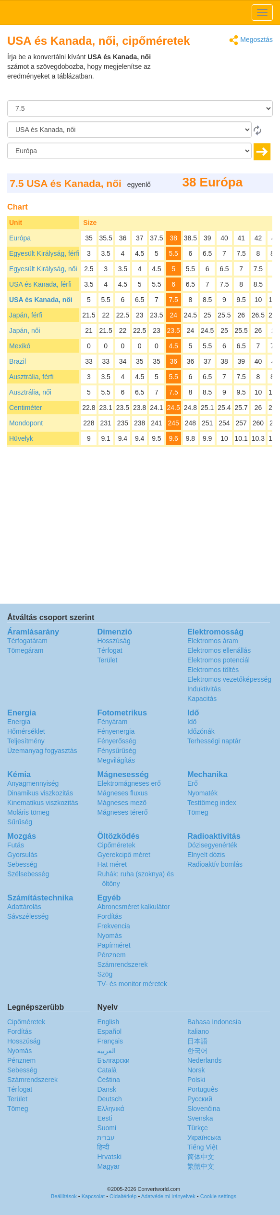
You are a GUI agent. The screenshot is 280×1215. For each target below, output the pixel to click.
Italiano (198, 1031)
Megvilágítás (116, 760)
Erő (192, 783)
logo (140, 12)
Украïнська (204, 1137)
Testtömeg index (211, 802)
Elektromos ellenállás (219, 650)
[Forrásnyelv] (129, 129)
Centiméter (25, 407)
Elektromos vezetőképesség (229, 679)
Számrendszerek (122, 964)
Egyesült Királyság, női (43, 269)
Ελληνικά (110, 1108)
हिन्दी (103, 1147)
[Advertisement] (213, 76)
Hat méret (111, 864)
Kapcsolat (93, 1196)
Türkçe (197, 1128)
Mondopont (26, 423)
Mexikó (19, 346)
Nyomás (109, 935)
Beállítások (64, 1196)
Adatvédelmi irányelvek (168, 1196)
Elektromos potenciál (218, 660)
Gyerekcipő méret (123, 854)
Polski (196, 1079)
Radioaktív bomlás (215, 864)
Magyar (108, 1166)
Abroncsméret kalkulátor (133, 907)
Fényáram (112, 722)
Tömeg (197, 812)
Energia (18, 722)
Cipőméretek (116, 845)
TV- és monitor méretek (132, 984)
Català (106, 1070)
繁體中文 (200, 1166)
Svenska (200, 1118)
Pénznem (111, 955)
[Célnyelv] (129, 151)
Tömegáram (25, 650)
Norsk (196, 1070)
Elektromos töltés (213, 670)
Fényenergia (115, 731)
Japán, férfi (25, 315)
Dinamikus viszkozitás (40, 793)
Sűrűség (19, 822)
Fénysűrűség (116, 750)
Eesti (104, 1118)
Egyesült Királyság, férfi (44, 253)
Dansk (106, 1089)
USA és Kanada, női (41, 300)
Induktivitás (204, 689)
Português (202, 1089)
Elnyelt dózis (206, 854)
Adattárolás (24, 907)
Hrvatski (109, 1157)
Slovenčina (203, 1108)
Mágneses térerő (122, 812)
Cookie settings (218, 1196)
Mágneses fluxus (122, 793)
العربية (106, 1051)
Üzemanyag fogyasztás (42, 750)
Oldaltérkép (123, 1196)
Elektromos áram (212, 641)
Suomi (106, 1128)
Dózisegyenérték (212, 845)
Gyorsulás (22, 854)
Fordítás (109, 916)
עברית (106, 1137)
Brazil (17, 361)
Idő (191, 722)
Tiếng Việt (202, 1147)
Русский (199, 1099)
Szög (104, 974)
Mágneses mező (121, 802)
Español (109, 1031)
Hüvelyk (21, 438)
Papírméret (113, 945)
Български (113, 1060)
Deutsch (109, 1099)
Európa (20, 238)
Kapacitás (202, 698)
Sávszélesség (28, 916)
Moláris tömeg (28, 812)
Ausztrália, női (30, 392)
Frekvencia (113, 926)
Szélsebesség (28, 874)
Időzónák (201, 731)
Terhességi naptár (214, 741)
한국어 (197, 1051)
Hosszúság (113, 641)
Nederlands (204, 1060)
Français (110, 1041)
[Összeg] (140, 108)
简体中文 (200, 1157)
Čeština (108, 1079)
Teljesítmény (26, 741)
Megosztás (251, 40)
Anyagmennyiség (33, 783)
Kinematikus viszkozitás (42, 802)
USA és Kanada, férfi (40, 284)
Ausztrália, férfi (31, 377)
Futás (15, 845)
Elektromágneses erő (128, 783)
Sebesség (22, 864)
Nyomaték (202, 793)
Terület (107, 660)
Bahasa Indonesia (214, 1022)
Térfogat (109, 650)
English (108, 1022)
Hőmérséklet (26, 731)
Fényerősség (116, 741)
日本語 (197, 1041)
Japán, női (24, 330)
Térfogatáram (27, 641)
